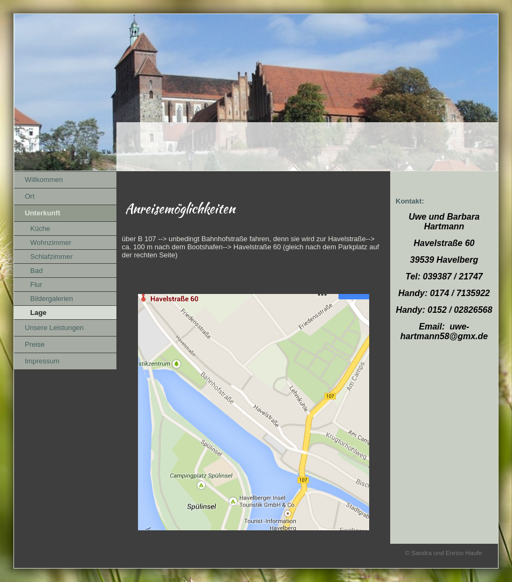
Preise (35, 344)
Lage (38, 312)
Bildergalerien (51, 298)
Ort (29, 196)
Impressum (42, 361)
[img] (256, 92)
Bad (36, 271)
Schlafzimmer (51, 257)
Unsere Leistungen (54, 328)
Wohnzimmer (50, 243)
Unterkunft (42, 213)
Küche (40, 229)
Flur (36, 285)
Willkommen (44, 180)
